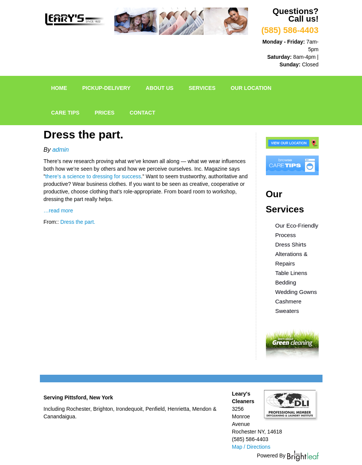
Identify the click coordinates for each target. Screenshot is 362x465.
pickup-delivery (106, 88)
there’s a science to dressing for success (93, 176)
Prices (104, 113)
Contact (142, 113)
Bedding (285, 282)
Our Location (251, 88)
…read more (58, 210)
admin (60, 149)
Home (59, 88)
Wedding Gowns (296, 292)
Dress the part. (77, 222)
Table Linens (291, 273)
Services (202, 88)
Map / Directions (251, 447)
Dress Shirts (291, 244)
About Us (160, 88)
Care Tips (65, 113)
